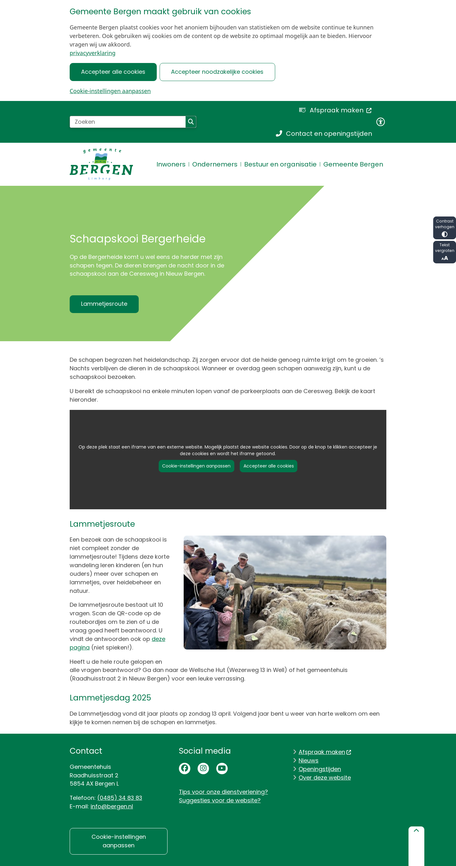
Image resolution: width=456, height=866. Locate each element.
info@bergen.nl (112, 806)
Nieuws (309, 760)
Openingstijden (320, 769)
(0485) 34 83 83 (119, 798)
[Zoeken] (128, 122)
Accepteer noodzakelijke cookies (217, 72)
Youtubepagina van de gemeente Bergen (222, 768)
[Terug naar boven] (416, 846)
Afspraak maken (325, 752)
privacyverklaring (93, 53)
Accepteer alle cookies (113, 72)
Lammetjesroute (104, 304)
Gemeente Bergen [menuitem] (353, 164)
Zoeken (191, 122)
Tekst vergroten (444, 252)
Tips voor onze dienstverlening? (223, 792)
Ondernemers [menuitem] (215, 164)
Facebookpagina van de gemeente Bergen (184, 768)
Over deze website (325, 777)
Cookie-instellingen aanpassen (110, 91)
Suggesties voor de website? (220, 800)
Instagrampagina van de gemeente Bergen (203, 768)
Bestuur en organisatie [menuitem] (280, 164)
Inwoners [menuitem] (171, 164)
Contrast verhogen (444, 227)
